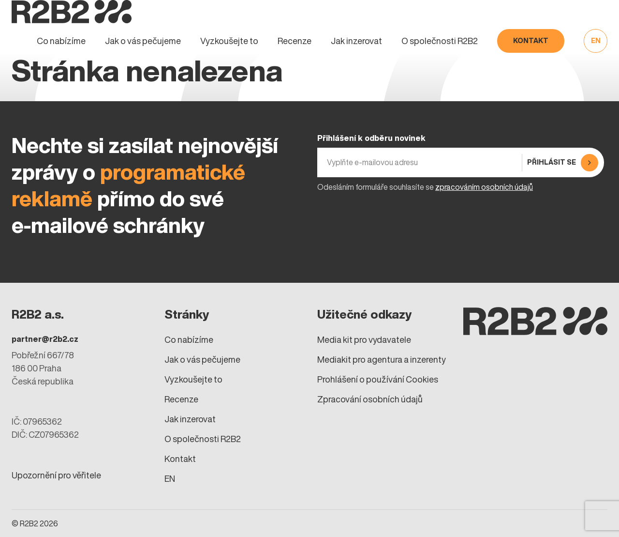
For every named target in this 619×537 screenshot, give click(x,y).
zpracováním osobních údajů (484, 187)
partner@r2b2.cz (45, 339)
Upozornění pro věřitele (56, 475)
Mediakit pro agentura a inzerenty (381, 359)
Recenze (294, 41)
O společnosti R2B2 (439, 41)
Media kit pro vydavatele (364, 340)
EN (596, 41)
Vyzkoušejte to (229, 41)
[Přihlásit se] (561, 162)
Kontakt (530, 41)
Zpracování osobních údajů (370, 399)
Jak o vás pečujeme (143, 41)
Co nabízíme (61, 41)
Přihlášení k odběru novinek (371, 138)
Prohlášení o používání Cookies (377, 379)
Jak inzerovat (356, 41)
